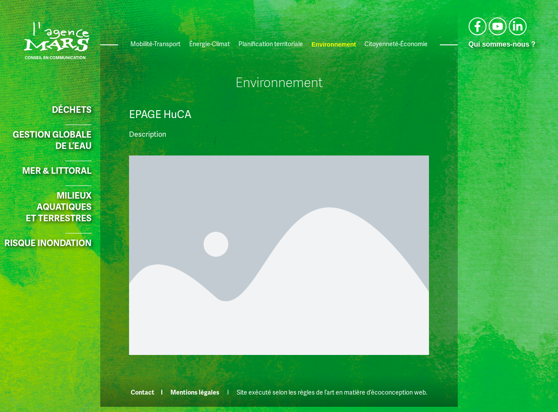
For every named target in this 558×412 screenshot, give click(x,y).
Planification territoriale (270, 44)
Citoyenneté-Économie (396, 44)
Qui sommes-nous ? (502, 44)
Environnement (334, 44)
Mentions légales (194, 392)
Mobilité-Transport (155, 44)
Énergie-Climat (209, 44)
